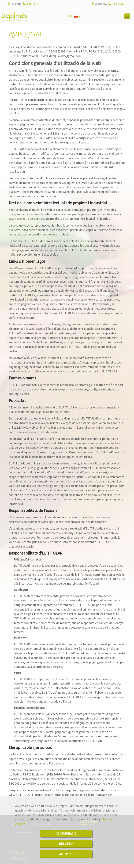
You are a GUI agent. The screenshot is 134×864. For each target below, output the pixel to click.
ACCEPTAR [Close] (66, 854)
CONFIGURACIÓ (66, 833)
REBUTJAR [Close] (66, 844)
